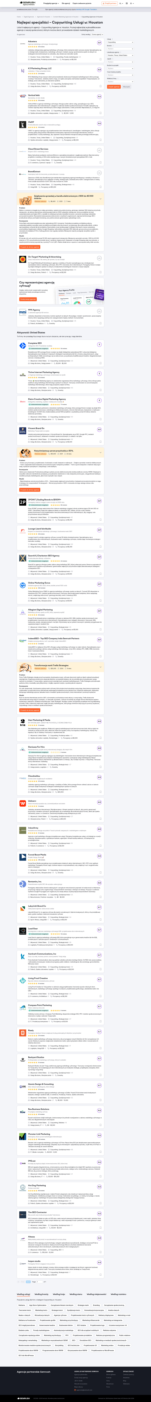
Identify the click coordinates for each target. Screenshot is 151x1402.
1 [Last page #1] (45, 1282)
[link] (66, 3)
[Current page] (39, 1282)
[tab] (23, 1294)
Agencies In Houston (43, 17)
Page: (34, 1282)
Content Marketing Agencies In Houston (65, 17)
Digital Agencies (29, 17)
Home (19, 17)
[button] (121, 4)
